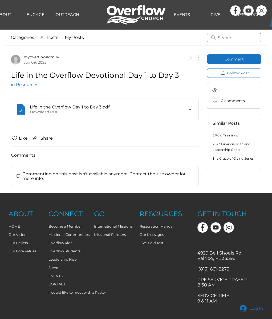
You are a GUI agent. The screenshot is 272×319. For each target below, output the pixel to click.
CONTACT (56, 284)
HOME (14, 226)
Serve (53, 267)
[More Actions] (195, 57)
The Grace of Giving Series (233, 158)
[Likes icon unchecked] (14, 138)
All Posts (49, 37)
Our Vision (18, 234)
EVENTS (55, 276)
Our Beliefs (18, 243)
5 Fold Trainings (225, 135)
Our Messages (152, 234)
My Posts (74, 37)
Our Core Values (22, 251)
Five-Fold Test (151, 243)
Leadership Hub (62, 259)
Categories (22, 37)
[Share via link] (42, 138)
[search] (234, 37)
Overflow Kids (60, 243)
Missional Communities (69, 234)
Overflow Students (64, 251)
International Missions (113, 226)
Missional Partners (110, 234)
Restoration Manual (157, 226)
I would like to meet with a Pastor (69, 292)
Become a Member (65, 226)
